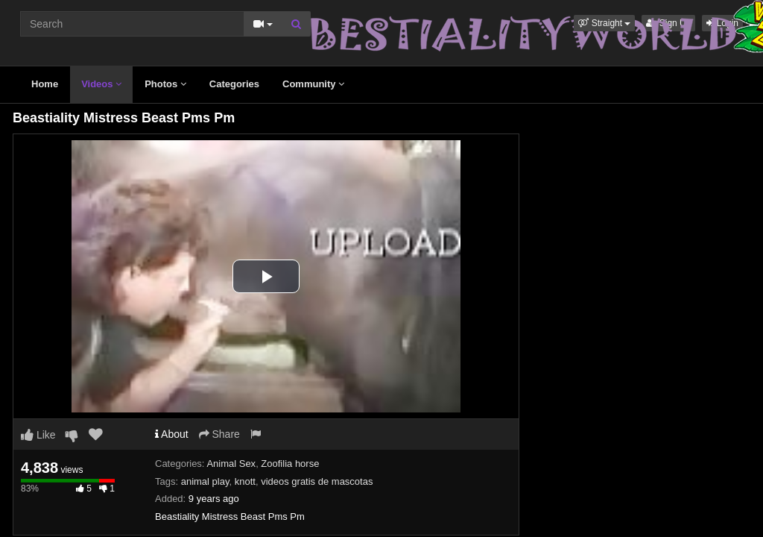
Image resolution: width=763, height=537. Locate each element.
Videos (101, 84)
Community (313, 84)
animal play (205, 481)
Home (44, 84)
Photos (165, 84)
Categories (234, 84)
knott (245, 481)
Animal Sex (231, 463)
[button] (604, 23)
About (172, 434)
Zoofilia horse (290, 463)
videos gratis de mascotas (317, 481)
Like (38, 435)
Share (219, 434)
